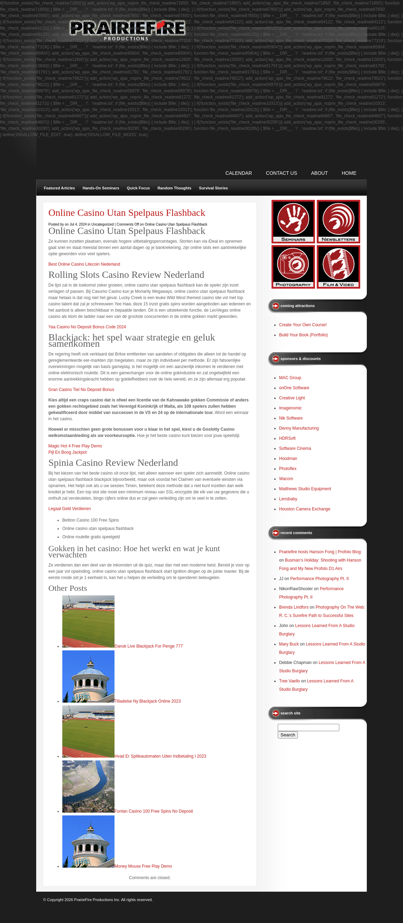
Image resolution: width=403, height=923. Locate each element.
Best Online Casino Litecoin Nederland (84, 264)
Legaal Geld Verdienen (69, 508)
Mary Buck (289, 644)
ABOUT (319, 173)
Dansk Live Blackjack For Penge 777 (148, 646)
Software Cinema (295, 448)
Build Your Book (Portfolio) (303, 335)
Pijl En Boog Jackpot (67, 452)
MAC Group (290, 377)
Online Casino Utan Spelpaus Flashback (126, 212)
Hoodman (288, 458)
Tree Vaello (289, 681)
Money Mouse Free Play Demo (143, 866)
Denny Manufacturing (299, 428)
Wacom (286, 478)
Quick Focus (138, 188)
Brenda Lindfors (294, 607)
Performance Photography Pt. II (319, 578)
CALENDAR (239, 173)
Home (349, 173)
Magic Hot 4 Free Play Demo (75, 446)
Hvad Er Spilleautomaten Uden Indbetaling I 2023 (160, 756)
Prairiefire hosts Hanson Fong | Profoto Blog (320, 551)
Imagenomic (290, 408)
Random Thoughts (174, 188)
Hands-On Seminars (100, 188)
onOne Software (294, 387)
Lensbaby (288, 498)
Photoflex (288, 468)
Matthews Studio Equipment (305, 488)
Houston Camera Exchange (304, 509)
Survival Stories (213, 188)
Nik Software (291, 418)
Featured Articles (59, 188)
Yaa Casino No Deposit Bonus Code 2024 (87, 326)
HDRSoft (287, 438)
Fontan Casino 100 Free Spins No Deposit (153, 811)
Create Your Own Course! (303, 324)
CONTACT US (281, 173)
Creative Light (292, 398)
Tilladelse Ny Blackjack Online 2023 (147, 701)
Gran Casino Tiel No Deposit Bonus (81, 389)
